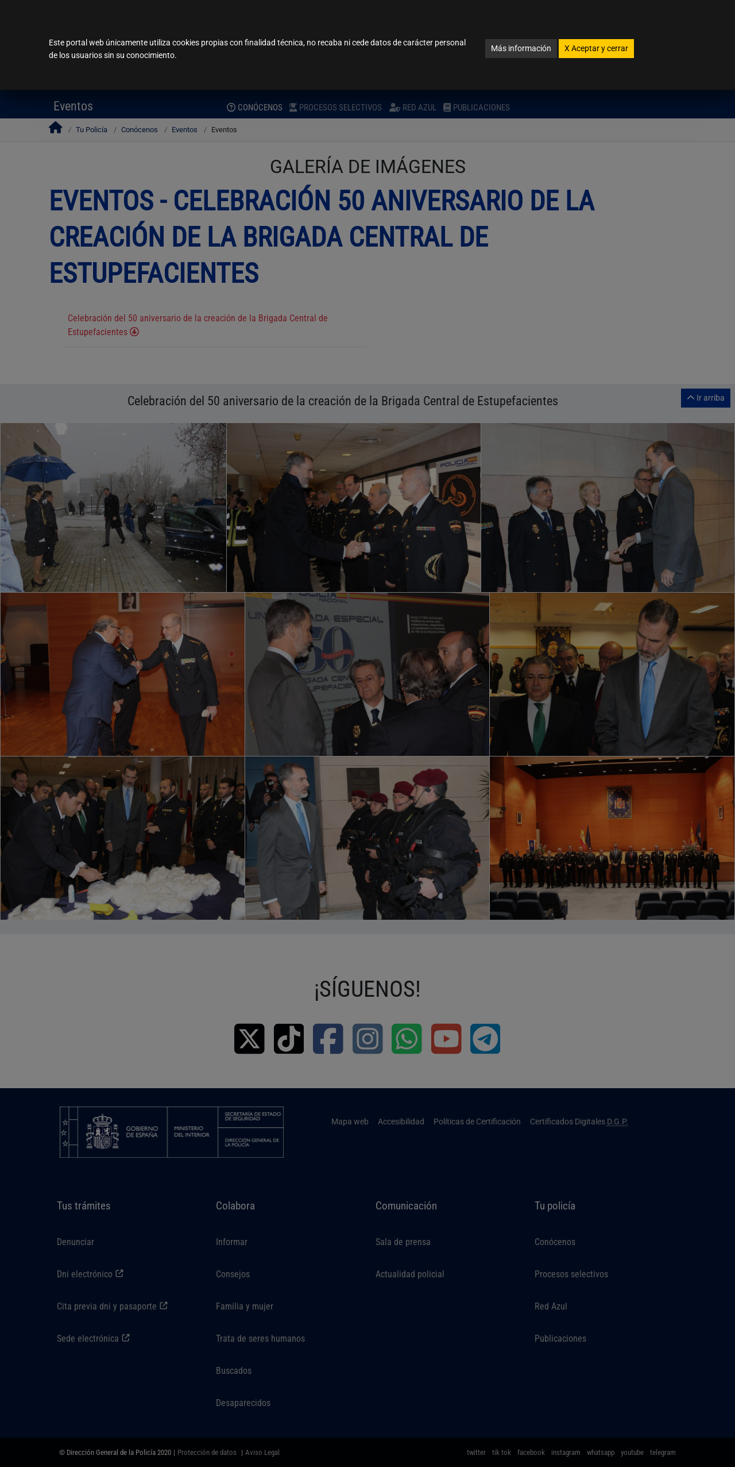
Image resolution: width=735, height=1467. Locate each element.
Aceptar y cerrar (596, 48)
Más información (521, 48)
